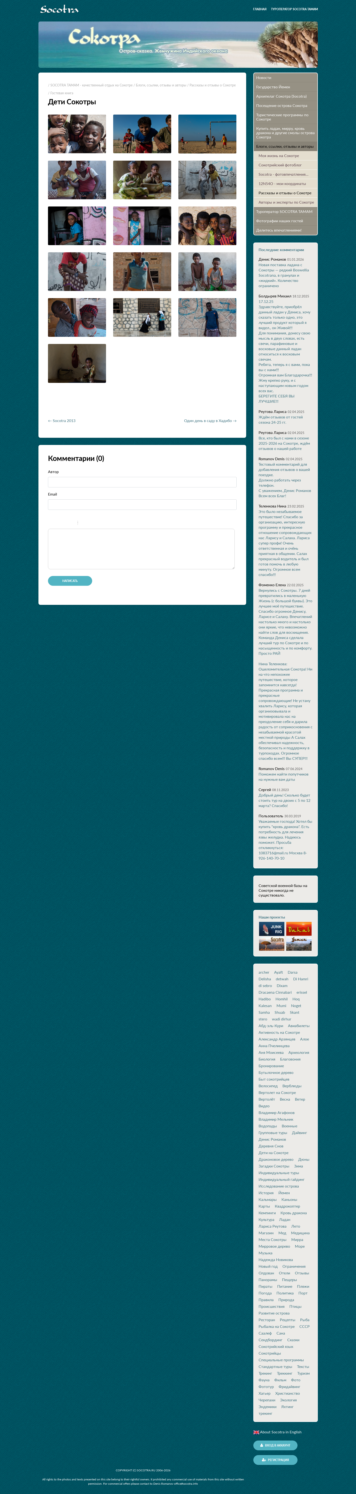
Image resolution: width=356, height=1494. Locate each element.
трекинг (265, 1413)
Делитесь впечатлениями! (279, 230)
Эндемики (267, 1406)
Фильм (280, 1380)
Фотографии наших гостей (279, 220)
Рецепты (287, 1320)
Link (95, 523)
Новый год (268, 1266)
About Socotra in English (277, 1432)
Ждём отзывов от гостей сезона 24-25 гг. (281, 419)
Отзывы (302, 1273)
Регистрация (275, 1460)
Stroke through (72, 523)
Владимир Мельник (276, 1119)
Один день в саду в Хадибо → (210, 420)
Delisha (265, 979)
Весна (285, 1099)
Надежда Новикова (276, 1259)
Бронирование (271, 1066)
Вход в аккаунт (275, 1445)
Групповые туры (273, 1132)
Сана (280, 1333)
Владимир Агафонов (277, 1112)
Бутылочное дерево (276, 1072)
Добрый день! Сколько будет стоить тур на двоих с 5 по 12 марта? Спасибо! (284, 800)
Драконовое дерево (276, 1159)
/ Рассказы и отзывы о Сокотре (211, 85)
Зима (298, 1166)
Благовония (290, 1059)
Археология (298, 1052)
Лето (295, 1226)
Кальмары (268, 1199)
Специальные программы (281, 1360)
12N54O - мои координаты (282, 183)
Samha (264, 1012)
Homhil (282, 999)
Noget (296, 1005)
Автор (53, 471)
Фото (295, 1380)
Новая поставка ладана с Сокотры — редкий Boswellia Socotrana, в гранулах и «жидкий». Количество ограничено (284, 275)
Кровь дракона (294, 1213)
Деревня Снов (271, 1146)
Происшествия (272, 1306)
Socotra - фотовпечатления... (283, 174)
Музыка (265, 1253)
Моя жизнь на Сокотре (279, 155)
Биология (267, 1059)
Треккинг (284, 1373)
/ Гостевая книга (60, 93)
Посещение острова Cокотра (281, 105)
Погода (265, 1293)
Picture (102, 523)
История (266, 1193)
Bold (53, 523)
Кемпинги (267, 1213)
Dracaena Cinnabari (275, 992)
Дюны (303, 1159)
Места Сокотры (273, 1239)
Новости (263, 77)
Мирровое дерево (274, 1246)
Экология (288, 1400)
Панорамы (268, 1280)
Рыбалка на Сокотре (277, 1326)
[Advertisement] (104, 402)
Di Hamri (300, 979)
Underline (66, 523)
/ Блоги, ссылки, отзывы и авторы (159, 85)
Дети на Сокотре (273, 1153)
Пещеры (289, 1280)
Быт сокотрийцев (274, 1079)
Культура (266, 1219)
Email (52, 494)
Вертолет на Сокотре (277, 1092)
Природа (286, 1300)
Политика (285, 1293)
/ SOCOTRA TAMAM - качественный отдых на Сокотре (90, 85)
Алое (304, 1039)
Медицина (300, 1233)
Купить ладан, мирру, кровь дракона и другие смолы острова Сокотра (285, 132)
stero (263, 1019)
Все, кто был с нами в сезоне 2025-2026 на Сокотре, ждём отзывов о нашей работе (284, 443)
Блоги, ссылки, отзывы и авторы (285, 146)
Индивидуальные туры (279, 1173)
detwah (282, 979)
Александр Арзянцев (277, 1039)
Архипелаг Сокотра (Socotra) (281, 96)
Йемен (284, 1193)
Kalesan (265, 1005)
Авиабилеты (299, 1026)
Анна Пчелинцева (274, 1046)
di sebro (265, 985)
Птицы (295, 1306)
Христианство (287, 1393)
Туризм (303, 1373)
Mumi (281, 1005)
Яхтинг (287, 1406)
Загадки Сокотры (274, 1166)
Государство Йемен (273, 86)
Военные (289, 1126)
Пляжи (303, 1286)
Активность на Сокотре (279, 1032)
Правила (266, 1300)
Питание (284, 1286)
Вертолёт (267, 1099)
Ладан (284, 1219)
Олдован (266, 1273)
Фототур (266, 1386)
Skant (294, 1012)
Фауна (264, 1380)
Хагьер (265, 1393)
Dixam (282, 985)
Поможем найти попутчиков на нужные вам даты (283, 776)
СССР (304, 1326)
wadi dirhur (281, 1019)
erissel (302, 992)
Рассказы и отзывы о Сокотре (285, 192)
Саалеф (265, 1333)
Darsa (293, 972)
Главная (259, 9)
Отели (284, 1273)
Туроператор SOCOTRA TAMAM (294, 9)
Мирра (297, 1239)
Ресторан (267, 1320)
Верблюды (292, 1086)
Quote (83, 523)
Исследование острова (279, 1186)
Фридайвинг (289, 1386)
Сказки (293, 1340)
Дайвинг (299, 1132)
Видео (264, 1106)
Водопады (268, 1126)
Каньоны (289, 1199)
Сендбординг (270, 1340)
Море (300, 1246)
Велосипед (268, 1086)
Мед (282, 1233)
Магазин (266, 1233)
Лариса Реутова (273, 1226)
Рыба (304, 1320)
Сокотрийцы (270, 1353)
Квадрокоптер (287, 1206)
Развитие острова (274, 1313)
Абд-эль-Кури (271, 1026)
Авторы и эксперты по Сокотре (286, 202)
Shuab (280, 1012)
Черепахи (267, 1400)
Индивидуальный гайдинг (282, 1179)
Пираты (265, 1286)
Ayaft (278, 972)
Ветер (300, 1099)
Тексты (303, 1366)
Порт (303, 1293)
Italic (59, 523)
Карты (264, 1206)
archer (264, 972)
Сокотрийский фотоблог (280, 165)
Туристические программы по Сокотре (282, 116)
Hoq (296, 999)
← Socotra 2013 (61, 420)
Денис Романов (272, 1139)
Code (89, 523)
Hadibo (265, 999)
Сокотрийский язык (276, 1346)
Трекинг (265, 1373)
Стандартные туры (275, 1366)
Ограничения (294, 1266)
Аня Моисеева (271, 1052)
